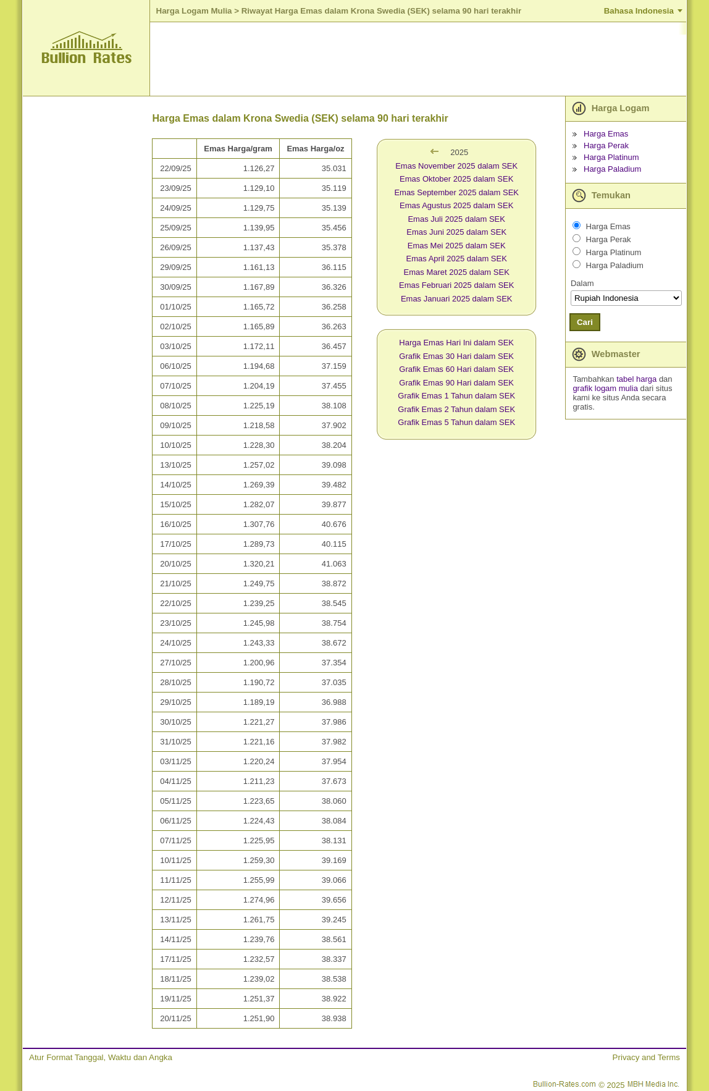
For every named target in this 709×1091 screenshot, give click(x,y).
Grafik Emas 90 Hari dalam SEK (456, 382)
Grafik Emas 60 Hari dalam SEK (456, 369)
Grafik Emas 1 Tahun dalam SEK (456, 395)
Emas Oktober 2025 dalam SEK (456, 178)
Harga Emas (606, 133)
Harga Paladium (612, 169)
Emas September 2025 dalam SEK (456, 192)
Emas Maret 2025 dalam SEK (457, 272)
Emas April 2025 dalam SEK (456, 258)
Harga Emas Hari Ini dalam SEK (456, 342)
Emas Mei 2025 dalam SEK (457, 245)
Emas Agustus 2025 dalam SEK (456, 205)
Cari (585, 322)
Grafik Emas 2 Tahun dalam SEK (456, 409)
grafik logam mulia (605, 388)
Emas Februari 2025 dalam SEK (456, 285)
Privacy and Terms (646, 1057)
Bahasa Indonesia (639, 10)
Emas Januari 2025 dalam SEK (457, 298)
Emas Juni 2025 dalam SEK (456, 232)
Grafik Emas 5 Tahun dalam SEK (456, 422)
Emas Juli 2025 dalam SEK (456, 219)
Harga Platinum (611, 157)
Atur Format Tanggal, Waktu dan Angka (100, 1057)
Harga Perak (606, 145)
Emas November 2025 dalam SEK (456, 166)
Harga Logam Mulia (194, 10)
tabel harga (636, 379)
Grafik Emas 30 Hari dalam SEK (456, 356)
